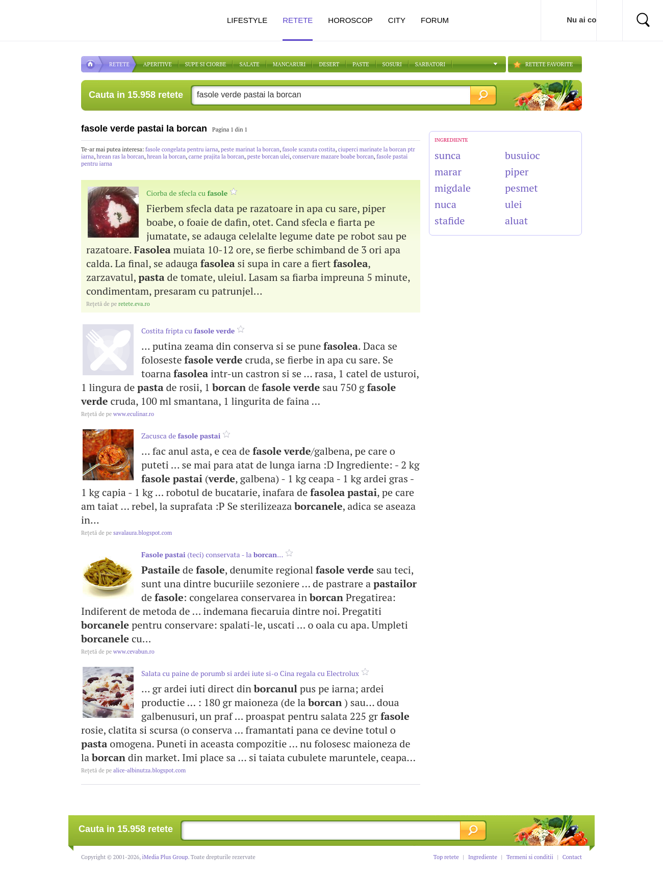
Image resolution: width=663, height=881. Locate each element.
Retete (298, 28)
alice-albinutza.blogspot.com (133, 770)
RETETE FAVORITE (549, 64)
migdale (453, 188)
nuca (445, 204)
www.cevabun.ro (118, 651)
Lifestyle (247, 20)
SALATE (249, 64)
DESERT (329, 64)
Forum (435, 20)
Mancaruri (289, 64)
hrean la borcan (166, 156)
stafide (450, 220)
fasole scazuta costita (309, 149)
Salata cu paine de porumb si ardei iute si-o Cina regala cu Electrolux (250, 673)
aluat (516, 220)
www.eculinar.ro (117, 414)
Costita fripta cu (188, 330)
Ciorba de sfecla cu (186, 193)
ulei (513, 204)
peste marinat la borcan (250, 149)
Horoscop (350, 20)
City (396, 20)
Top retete (446, 857)
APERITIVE (157, 64)
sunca (448, 155)
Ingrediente (482, 857)
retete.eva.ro (118, 303)
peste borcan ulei (268, 156)
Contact (572, 857)
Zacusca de (180, 435)
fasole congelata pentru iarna (181, 149)
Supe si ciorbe (205, 64)
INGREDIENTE (451, 140)
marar (448, 171)
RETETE (119, 64)
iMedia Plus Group (165, 857)
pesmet (521, 188)
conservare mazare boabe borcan (333, 156)
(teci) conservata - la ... (212, 554)
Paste (360, 64)
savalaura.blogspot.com (126, 532)
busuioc (522, 155)
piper (516, 171)
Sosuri (392, 64)
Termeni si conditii (529, 857)
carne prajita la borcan (217, 156)
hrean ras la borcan (120, 156)
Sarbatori (430, 64)
